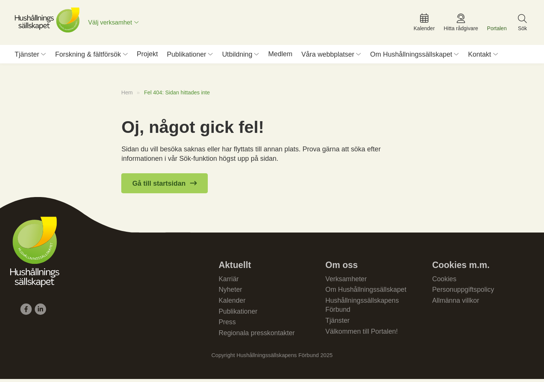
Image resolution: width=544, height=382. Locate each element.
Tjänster (27, 56)
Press (227, 325)
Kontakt (479, 56)
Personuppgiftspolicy (463, 292)
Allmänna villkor (456, 303)
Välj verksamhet (111, 23)
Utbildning (237, 56)
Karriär (229, 281)
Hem (127, 94)
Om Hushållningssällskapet (411, 56)
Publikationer (186, 56)
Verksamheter (346, 281)
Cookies (444, 281)
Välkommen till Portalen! (362, 334)
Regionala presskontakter (257, 336)
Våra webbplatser (327, 56)
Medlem (280, 56)
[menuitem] (115, 23)
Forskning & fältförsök (88, 56)
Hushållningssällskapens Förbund (362, 307)
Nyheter (231, 292)
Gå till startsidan (158, 185)
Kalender (232, 303)
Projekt (147, 56)
